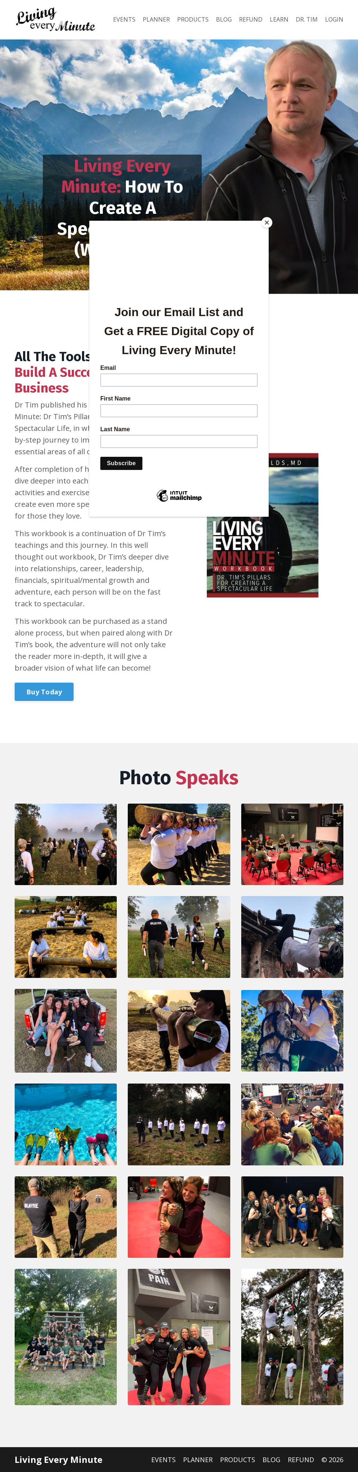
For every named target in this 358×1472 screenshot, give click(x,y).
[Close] (266, 222)
